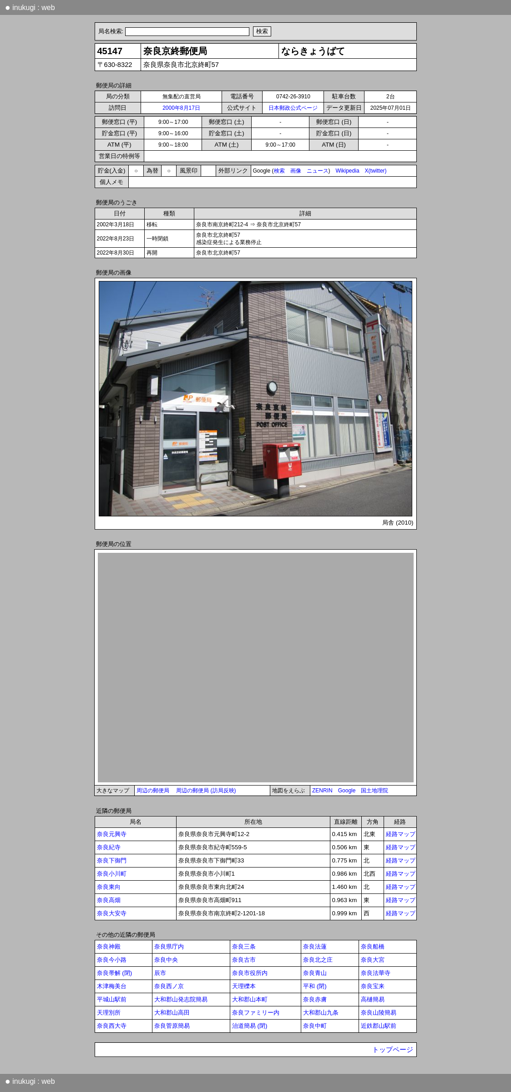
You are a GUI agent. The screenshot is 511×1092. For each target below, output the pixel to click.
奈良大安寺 (111, 913)
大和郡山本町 (250, 999)
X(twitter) (376, 171)
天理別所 (109, 1012)
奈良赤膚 (315, 999)
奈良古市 (244, 959)
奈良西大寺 (111, 1025)
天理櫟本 (244, 986)
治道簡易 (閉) (250, 1025)
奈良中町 (315, 1025)
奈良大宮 (373, 959)
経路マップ (400, 834)
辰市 (160, 973)
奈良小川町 (111, 873)
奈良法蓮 (315, 946)
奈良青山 (315, 973)
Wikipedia (347, 171)
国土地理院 (374, 790)
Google (347, 790)
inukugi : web (30, 7)
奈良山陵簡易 (378, 1012)
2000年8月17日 (181, 108)
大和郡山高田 (172, 1012)
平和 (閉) (315, 986)
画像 (295, 171)
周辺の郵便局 (153, 790)
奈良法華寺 (375, 973)
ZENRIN (322, 790)
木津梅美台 (111, 986)
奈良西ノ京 (169, 986)
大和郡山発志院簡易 (180, 999)
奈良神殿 (109, 946)
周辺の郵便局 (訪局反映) (206, 790)
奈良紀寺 (109, 847)
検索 (279, 171)
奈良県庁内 (169, 946)
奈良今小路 (111, 959)
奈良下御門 (111, 860)
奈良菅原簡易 (172, 1025)
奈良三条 (244, 946)
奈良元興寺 (111, 834)
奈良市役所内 (250, 973)
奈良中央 (166, 959)
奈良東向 (109, 886)
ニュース (318, 171)
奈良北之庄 (318, 959)
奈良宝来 (373, 986)
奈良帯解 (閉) (114, 973)
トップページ (392, 1049)
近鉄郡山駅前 (378, 1025)
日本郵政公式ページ (293, 108)
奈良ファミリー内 (255, 1012)
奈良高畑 (109, 900)
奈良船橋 (373, 946)
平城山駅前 (111, 999)
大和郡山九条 (321, 1012)
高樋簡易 (373, 999)
